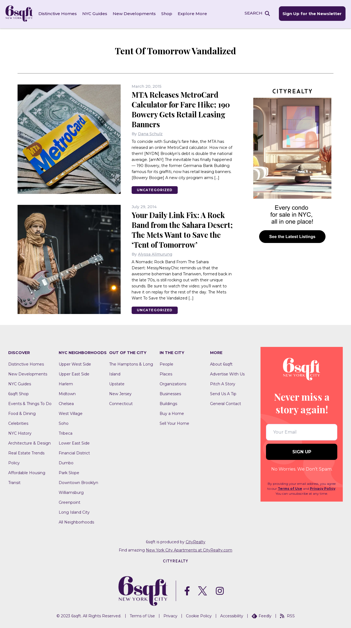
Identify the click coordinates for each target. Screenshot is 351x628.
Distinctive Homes (57, 13)
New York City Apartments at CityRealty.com (189, 549)
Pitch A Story (222, 383)
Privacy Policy (322, 488)
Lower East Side (74, 442)
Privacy (170, 615)
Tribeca (65, 432)
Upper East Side (74, 373)
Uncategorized (155, 189)
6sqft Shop (18, 393)
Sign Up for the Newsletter (312, 13)
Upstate (116, 383)
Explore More (192, 13)
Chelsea (66, 403)
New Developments (134, 13)
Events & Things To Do (30, 403)
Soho (64, 422)
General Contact (225, 403)
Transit (14, 482)
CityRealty (195, 541)
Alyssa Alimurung (155, 253)
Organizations (173, 383)
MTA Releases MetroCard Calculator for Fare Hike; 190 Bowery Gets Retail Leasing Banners (183, 108)
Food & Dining (22, 413)
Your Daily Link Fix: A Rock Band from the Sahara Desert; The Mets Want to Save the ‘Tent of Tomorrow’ (181, 229)
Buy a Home (172, 413)
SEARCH (253, 13)
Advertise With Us (227, 373)
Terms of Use (290, 488)
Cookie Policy (199, 615)
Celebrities (18, 422)
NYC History (20, 432)
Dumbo (66, 462)
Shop (166, 13)
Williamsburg (71, 492)
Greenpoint (69, 501)
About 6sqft (221, 363)
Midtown (67, 393)
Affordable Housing (26, 472)
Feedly (261, 615)
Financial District (74, 452)
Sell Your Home (174, 422)
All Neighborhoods (76, 521)
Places (166, 373)
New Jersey (120, 393)
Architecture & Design (29, 442)
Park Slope (69, 472)
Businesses (170, 393)
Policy (14, 462)
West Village (71, 413)
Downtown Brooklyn (78, 482)
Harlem (66, 383)
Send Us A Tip (223, 393)
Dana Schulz (150, 133)
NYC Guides (94, 13)
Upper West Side (75, 363)
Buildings (168, 403)
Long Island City (74, 511)
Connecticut (121, 403)
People (166, 363)
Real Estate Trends (26, 452)
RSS (287, 615)
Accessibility (231, 615)
